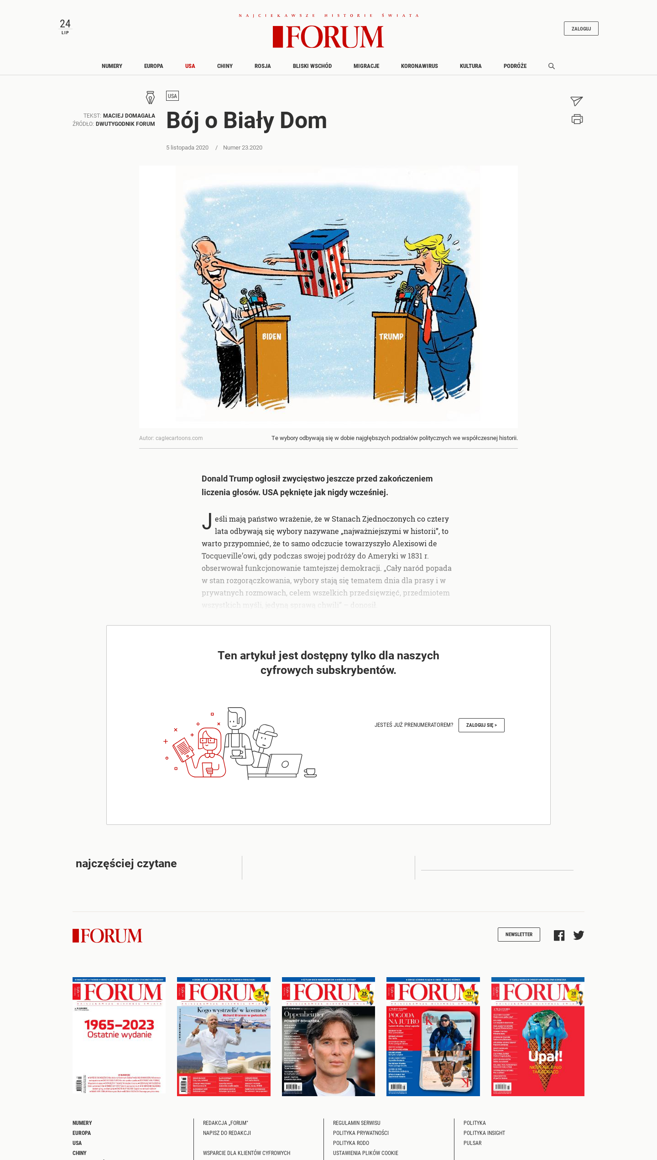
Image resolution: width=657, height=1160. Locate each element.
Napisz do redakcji (227, 1136)
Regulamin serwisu (357, 1126)
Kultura (471, 70)
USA (190, 70)
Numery (112, 70)
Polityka (475, 1126)
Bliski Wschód (312, 70)
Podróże (515, 70)
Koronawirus (419, 70)
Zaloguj (574, 30)
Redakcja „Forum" (225, 1126)
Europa (153, 70)
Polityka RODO (351, 1146)
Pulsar (472, 1146)
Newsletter (519, 938)
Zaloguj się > (481, 728)
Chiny (225, 70)
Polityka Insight (484, 1136)
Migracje (366, 70)
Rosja (263, 70)
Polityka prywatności (361, 1136)
